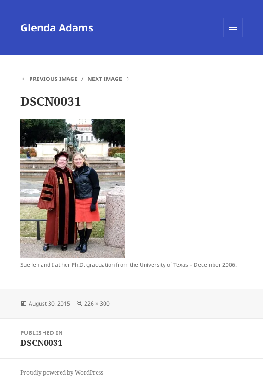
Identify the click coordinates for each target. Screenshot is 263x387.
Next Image (104, 79)
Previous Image (53, 79)
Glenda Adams (56, 27)
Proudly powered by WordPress (61, 372)
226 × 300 (97, 303)
